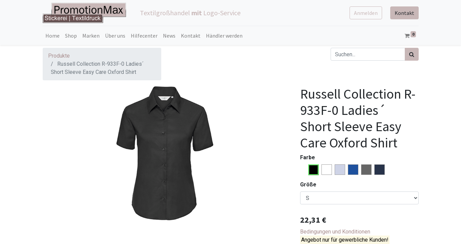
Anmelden (366, 12)
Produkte (59, 56)
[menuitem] (52, 35)
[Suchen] (412, 54)
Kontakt (404, 12)
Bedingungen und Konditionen (335, 231)
